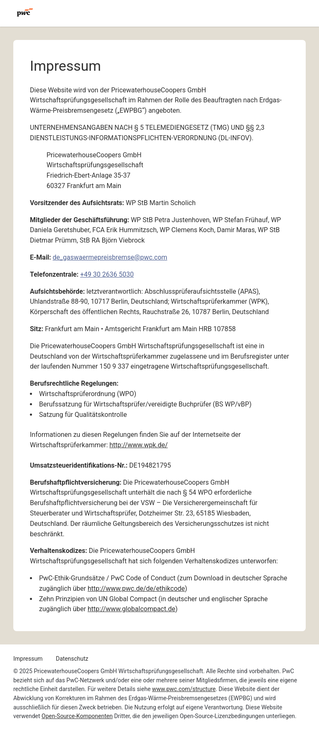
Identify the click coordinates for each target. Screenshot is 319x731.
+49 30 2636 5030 (107, 274)
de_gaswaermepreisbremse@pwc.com (110, 257)
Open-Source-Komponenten (77, 716)
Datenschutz (72, 658)
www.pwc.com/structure (184, 689)
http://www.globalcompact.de (131, 609)
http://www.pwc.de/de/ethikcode (136, 588)
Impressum (27, 658)
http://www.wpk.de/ (138, 445)
